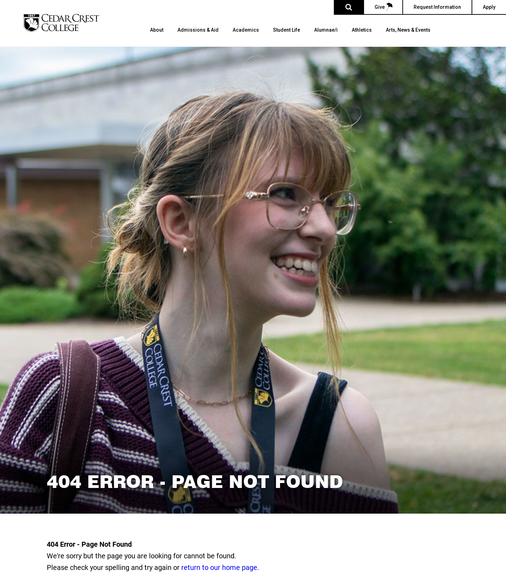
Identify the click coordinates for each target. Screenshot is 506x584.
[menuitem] (156, 36)
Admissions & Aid (198, 30)
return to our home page (219, 567)
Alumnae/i (326, 30)
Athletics (362, 30)
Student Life (286, 30)
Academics (246, 30)
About (156, 30)
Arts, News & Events (408, 30)
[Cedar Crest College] (61, 23)
